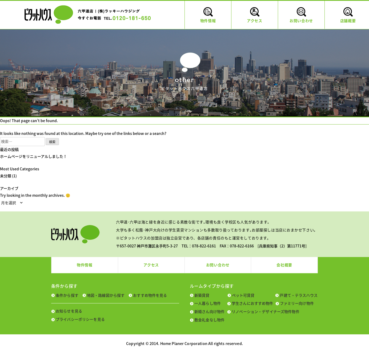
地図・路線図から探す (106, 295)
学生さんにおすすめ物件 (252, 303)
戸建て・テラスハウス (298, 295)
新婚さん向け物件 (209, 311)
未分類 (5, 175)
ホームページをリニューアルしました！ (33, 156)
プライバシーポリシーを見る (80, 319)
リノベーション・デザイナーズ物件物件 (265, 311)
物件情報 (85, 264)
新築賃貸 (202, 295)
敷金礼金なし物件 (209, 319)
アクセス (151, 264)
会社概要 (284, 264)
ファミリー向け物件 (297, 303)
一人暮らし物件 (207, 303)
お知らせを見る (69, 311)
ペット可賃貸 (243, 295)
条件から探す (67, 295)
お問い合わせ (218, 264)
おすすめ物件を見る (150, 295)
